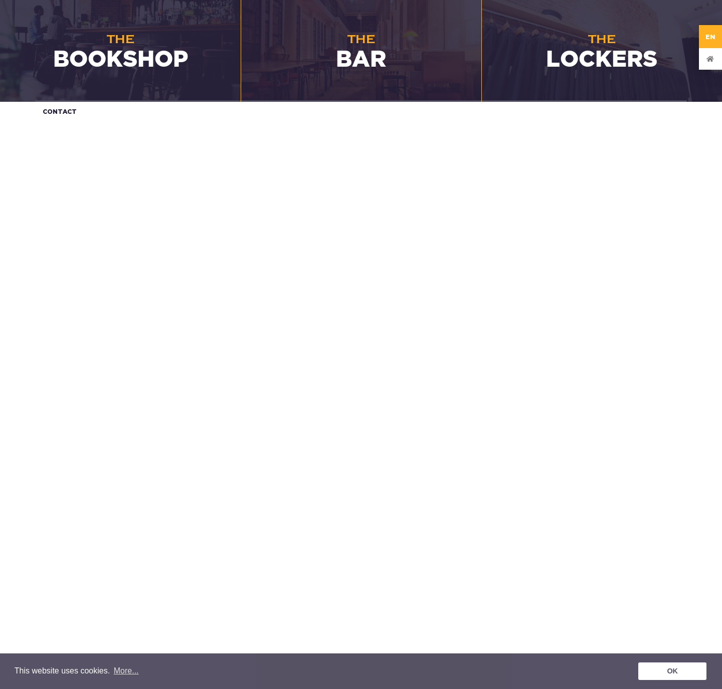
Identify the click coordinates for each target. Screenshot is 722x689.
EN (710, 37)
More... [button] (126, 670)
